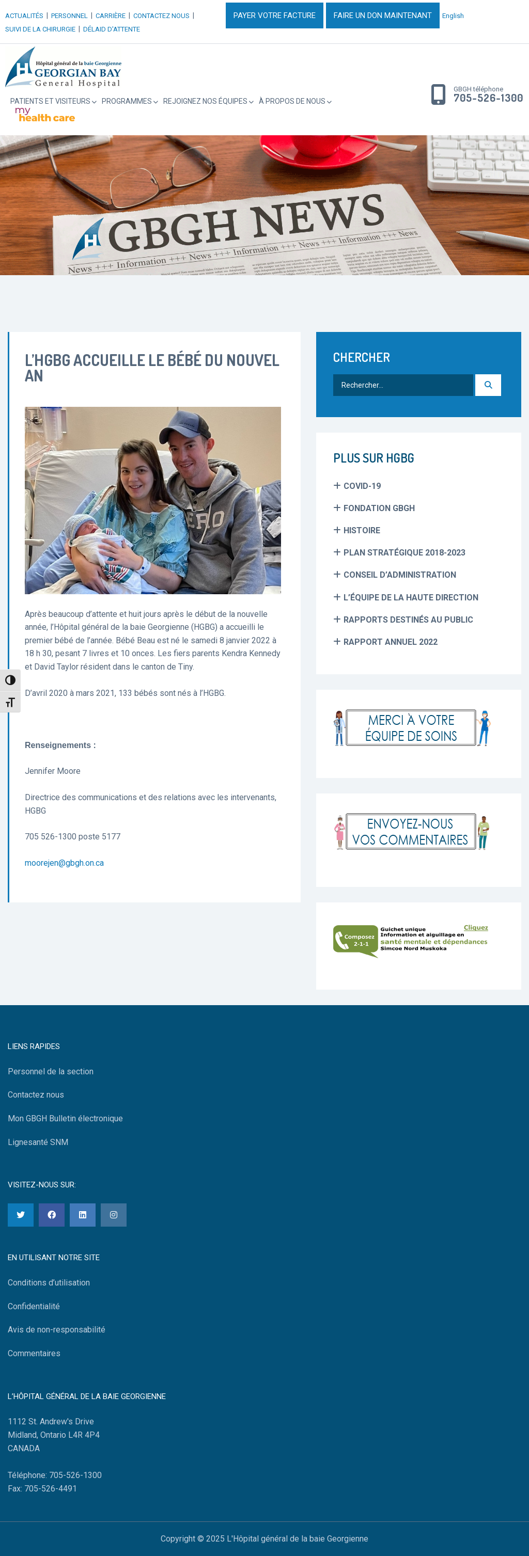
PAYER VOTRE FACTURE (275, 15)
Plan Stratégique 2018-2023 (404, 553)
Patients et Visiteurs (50, 101)
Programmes (127, 101)
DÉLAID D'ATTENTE (111, 29)
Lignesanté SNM (38, 1142)
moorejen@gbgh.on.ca (64, 863)
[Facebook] (52, 1215)
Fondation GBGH (379, 508)
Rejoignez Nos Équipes (205, 101)
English (453, 16)
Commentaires (34, 1353)
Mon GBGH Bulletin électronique (65, 1118)
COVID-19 (362, 486)
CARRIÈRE (111, 16)
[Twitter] (21, 1215)
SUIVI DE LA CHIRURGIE (40, 29)
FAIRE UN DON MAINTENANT (383, 15)
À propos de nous (292, 101)
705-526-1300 (488, 98)
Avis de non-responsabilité (56, 1330)
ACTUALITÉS (24, 16)
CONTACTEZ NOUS (161, 16)
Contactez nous (36, 1095)
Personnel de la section (51, 1071)
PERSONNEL (69, 16)
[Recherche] (488, 385)
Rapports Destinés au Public (408, 620)
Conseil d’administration (400, 575)
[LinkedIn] (83, 1215)
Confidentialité (34, 1306)
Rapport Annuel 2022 (391, 642)
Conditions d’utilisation (49, 1283)
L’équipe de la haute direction (411, 597)
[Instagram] (114, 1215)
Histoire (362, 530)
